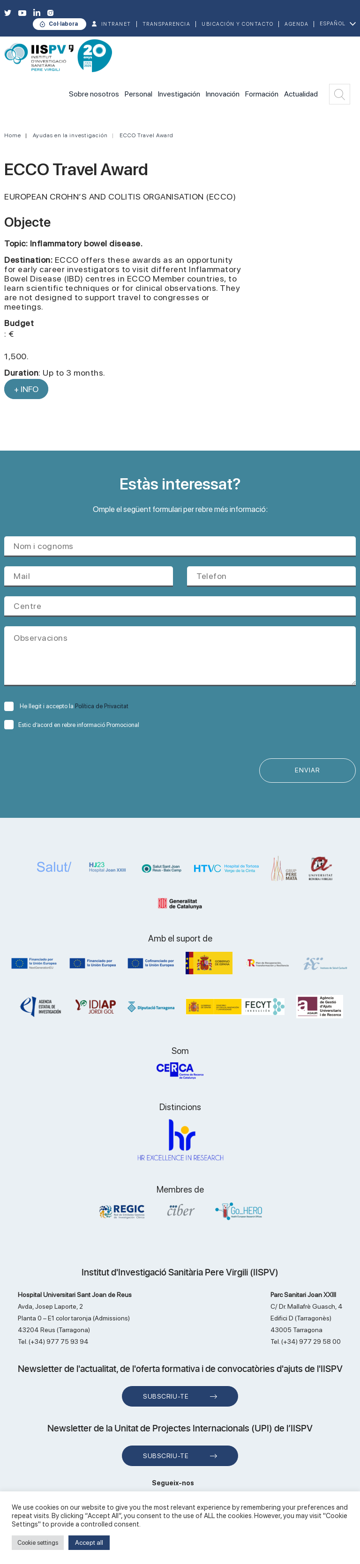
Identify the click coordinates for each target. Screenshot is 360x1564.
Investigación (179, 93)
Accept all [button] (89, 1542)
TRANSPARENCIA (166, 24)
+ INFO (26, 389)
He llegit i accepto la (66, 706)
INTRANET (116, 24)
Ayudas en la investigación (70, 135)
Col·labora (63, 24)
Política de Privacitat (101, 706)
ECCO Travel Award (146, 135)
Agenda (296, 24)
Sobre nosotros (94, 93)
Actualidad (301, 93)
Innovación (223, 93)
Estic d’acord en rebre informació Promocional (71, 724)
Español (333, 24)
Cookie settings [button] (37, 1542)
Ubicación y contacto (237, 24)
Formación (261, 93)
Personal (138, 93)
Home (12, 135)
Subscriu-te (165, 1396)
